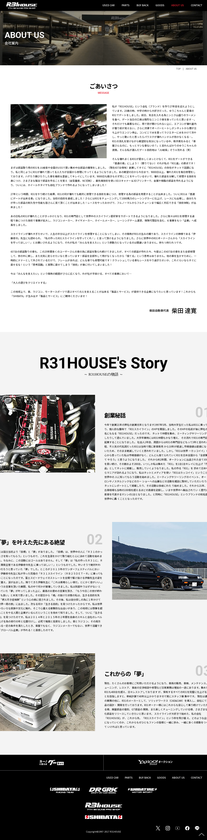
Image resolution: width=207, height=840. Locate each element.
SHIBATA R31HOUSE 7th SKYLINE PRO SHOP (21, 5)
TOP (178, 68)
